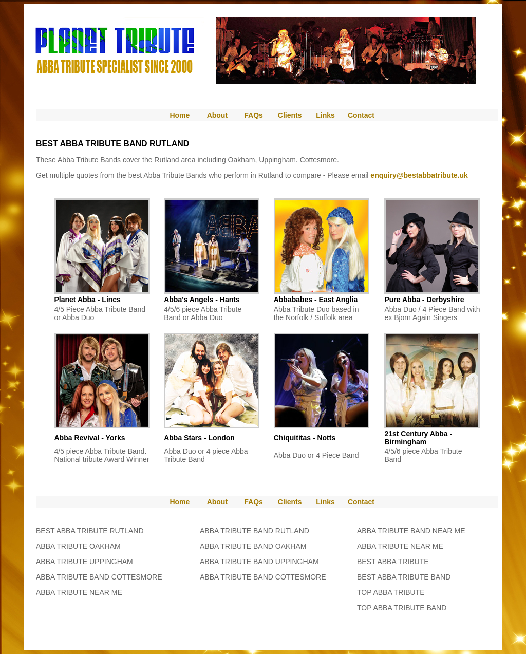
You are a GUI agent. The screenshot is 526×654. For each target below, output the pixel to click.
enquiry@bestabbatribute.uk (418, 175)
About (217, 115)
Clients (289, 115)
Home (175, 115)
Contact (361, 115)
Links (325, 115)
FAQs (253, 115)
